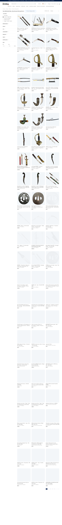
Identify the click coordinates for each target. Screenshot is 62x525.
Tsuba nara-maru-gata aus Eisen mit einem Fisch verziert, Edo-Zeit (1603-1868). (38, 384)
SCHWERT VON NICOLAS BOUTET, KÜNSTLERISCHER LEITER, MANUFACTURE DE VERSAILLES (38, 246)
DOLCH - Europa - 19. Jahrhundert (51, 146)
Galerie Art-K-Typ (34, 89)
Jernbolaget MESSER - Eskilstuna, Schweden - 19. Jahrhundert (37, 167)
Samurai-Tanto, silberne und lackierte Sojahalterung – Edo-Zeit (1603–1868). (52, 88)
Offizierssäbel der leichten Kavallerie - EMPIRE (52, 384)
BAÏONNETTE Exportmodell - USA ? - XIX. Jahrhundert (52, 325)
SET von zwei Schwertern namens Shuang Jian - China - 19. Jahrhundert (52, 187)
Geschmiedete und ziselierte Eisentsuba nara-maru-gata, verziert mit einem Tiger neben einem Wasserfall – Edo (23, 207)
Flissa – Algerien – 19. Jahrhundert (22, 245)
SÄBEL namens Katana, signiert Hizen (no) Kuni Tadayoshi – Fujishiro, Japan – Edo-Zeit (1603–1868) (23, 88)
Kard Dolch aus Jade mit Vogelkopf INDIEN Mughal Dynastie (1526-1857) (23, 187)
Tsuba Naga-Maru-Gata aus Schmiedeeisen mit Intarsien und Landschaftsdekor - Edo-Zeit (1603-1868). (38, 207)
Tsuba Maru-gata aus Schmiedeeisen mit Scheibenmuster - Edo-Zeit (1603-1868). (38, 305)
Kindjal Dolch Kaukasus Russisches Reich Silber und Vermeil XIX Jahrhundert (23, 365)
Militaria (5, 13)
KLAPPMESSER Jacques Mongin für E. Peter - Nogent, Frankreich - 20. (23, 68)
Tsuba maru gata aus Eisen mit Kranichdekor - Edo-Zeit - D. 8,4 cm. (37, 325)
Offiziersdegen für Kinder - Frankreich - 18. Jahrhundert (23, 345)
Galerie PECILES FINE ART (50, 168)
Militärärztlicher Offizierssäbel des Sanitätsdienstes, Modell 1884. (37, 443)
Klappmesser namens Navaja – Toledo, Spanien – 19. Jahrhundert (38, 226)
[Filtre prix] (15, 46)
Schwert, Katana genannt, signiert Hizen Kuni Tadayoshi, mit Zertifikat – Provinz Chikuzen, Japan (52, 286)
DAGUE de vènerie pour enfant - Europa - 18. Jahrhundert (38, 345)
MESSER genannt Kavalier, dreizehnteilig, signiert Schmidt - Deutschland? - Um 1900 (38, 29)
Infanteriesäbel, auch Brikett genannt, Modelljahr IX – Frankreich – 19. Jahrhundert (38, 68)
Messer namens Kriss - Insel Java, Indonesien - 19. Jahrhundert (22, 29)
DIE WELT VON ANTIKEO (41, 6)
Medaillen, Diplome (7, 19)
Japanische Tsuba (49, 344)
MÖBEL (14, 6)
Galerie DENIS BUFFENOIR (21, 147)
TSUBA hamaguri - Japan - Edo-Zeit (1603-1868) (37, 463)
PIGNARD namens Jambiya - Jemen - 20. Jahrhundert (52, 108)
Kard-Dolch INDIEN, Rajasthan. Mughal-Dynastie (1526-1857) (38, 364)
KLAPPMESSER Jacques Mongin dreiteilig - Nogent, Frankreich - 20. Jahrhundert (51, 49)
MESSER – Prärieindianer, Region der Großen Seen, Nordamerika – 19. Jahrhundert (23, 266)
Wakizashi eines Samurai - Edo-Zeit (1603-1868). (23, 384)
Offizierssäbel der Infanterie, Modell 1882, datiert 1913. (37, 424)
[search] (23, 4)
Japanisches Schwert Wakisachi (22, 146)
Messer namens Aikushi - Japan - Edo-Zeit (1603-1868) (23, 424)
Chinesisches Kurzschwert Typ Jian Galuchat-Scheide (23, 483)
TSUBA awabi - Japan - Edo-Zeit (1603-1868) (38, 285)
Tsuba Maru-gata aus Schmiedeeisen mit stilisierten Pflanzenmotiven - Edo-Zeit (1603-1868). (23, 325)
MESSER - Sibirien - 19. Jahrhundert (23, 225)
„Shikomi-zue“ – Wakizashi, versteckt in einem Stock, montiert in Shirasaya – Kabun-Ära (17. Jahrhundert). (52, 305)
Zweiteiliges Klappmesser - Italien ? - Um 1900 (38, 48)
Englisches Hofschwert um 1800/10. (52, 403)
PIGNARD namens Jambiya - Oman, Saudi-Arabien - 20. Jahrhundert (38, 108)
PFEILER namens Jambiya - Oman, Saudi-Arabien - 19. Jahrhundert (37, 127)
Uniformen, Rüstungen (7, 18)
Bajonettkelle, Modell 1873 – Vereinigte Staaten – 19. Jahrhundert (52, 246)
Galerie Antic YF (48, 89)
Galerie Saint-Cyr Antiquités (21, 484)
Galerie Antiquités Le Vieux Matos (51, 345)
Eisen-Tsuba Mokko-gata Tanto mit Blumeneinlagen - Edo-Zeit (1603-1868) (23, 305)
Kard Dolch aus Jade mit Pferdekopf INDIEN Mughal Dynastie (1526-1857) (38, 187)
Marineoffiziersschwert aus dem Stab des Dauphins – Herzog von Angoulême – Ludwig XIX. (38, 147)
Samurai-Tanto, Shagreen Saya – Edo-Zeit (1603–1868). (23, 443)
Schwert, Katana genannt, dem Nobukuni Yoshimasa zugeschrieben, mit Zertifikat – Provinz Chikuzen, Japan (52, 444)
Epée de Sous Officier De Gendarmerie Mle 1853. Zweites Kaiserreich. (52, 463)
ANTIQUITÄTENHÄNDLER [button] (50, 6)
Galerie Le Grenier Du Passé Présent (22, 109)
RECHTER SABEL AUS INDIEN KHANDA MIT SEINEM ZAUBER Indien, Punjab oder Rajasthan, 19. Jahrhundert (23, 167)
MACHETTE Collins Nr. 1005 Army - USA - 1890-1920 (52, 364)
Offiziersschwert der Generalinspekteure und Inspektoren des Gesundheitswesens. (23, 108)
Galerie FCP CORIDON (20, 30)
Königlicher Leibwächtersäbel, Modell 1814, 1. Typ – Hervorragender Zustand (38, 88)
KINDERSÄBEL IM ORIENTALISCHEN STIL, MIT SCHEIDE (52, 483)
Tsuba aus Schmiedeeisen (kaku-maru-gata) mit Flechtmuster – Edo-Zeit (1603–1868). (52, 207)
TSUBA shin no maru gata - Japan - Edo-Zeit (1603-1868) (52, 266)
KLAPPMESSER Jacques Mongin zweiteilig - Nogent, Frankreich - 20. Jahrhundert (52, 29)
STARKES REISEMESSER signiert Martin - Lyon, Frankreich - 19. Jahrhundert (24, 48)
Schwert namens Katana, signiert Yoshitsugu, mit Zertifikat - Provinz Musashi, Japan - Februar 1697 (22, 286)
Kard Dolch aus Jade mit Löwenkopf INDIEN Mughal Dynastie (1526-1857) (52, 167)
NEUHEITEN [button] (9, 6)
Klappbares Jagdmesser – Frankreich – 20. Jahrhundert (52, 226)
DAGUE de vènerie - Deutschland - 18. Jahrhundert (38, 483)
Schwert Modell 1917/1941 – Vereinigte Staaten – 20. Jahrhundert (38, 266)
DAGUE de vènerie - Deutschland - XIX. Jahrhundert (23, 463)
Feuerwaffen (6, 15)
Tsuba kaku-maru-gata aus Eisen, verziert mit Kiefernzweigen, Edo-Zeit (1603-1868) (52, 424)
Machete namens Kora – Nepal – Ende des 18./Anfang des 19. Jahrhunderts (23, 404)
